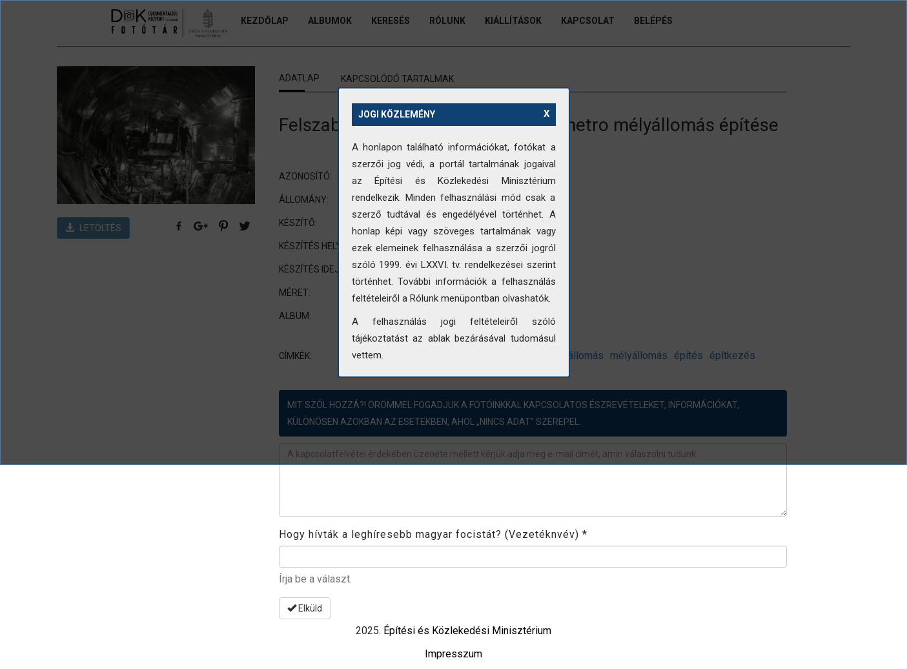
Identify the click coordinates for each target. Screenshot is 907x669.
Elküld (304, 608)
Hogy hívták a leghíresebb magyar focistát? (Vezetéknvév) (433, 534)
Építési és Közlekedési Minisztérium (467, 630)
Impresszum (453, 654)
